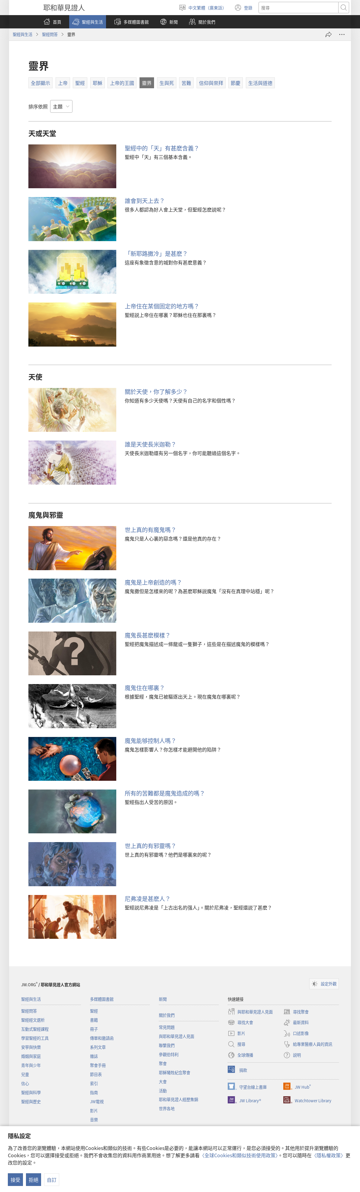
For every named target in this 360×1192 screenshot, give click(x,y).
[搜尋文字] (299, 7)
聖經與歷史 (31, 1101)
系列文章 (98, 1047)
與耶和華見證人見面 (176, 1036)
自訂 (51, 1179)
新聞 (163, 999)
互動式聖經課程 (35, 1029)
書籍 (94, 1020)
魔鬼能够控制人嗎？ (150, 740)
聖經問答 (50, 34)
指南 (94, 1092)
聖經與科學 (31, 1092)
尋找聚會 (296, 1011)
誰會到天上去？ (145, 200)
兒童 (25, 1074)
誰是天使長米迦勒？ (150, 444)
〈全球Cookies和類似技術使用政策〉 (239, 1155)
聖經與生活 (22, 34)
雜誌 (94, 1056)
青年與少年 (31, 1065)
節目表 (96, 1074)
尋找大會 (240, 1022)
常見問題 (167, 1027)
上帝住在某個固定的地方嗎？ (162, 306)
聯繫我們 (167, 1045)
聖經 (94, 1011)
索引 (94, 1083)
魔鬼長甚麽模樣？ (148, 635)
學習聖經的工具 (35, 1038)
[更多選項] (341, 34)
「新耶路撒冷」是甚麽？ (156, 253)
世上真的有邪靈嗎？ (150, 846)
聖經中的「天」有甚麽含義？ (162, 148)
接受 (15, 1179)
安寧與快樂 (31, 1047)
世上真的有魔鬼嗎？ (150, 529)
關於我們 (167, 1015)
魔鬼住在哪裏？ (145, 687)
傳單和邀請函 (102, 1038)
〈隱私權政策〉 (329, 1155)
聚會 (163, 1063)
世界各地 (167, 1108)
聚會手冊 (98, 1065)
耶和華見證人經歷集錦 (178, 1099)
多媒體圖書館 (102, 999)
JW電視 (97, 1101)
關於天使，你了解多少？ (156, 391)
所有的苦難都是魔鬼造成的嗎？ (165, 793)
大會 (163, 1081)
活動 (163, 1090)
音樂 (94, 1120)
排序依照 (38, 106)
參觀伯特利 (168, 1054)
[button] (87, 21)
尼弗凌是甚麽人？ (148, 898)
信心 (25, 1083)
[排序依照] (61, 106)
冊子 (94, 1029)
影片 (94, 1110)
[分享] (328, 34)
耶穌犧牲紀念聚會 (174, 1072)
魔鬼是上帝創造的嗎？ (153, 582)
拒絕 (33, 1179)
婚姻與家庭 (31, 1056)
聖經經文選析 (33, 1020)
